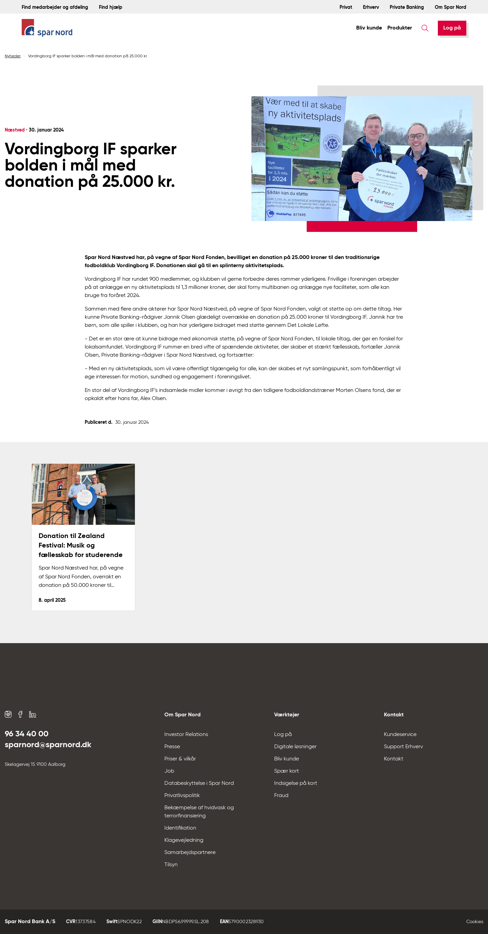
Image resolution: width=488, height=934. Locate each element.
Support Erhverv (403, 747)
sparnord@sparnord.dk (48, 745)
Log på (452, 28)
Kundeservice (400, 734)
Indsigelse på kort (295, 783)
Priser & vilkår (180, 759)
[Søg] (425, 28)
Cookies (474, 921)
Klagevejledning (183, 840)
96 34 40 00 (26, 734)
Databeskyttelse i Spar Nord (199, 783)
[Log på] (452, 28)
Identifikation (180, 828)
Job (169, 771)
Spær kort (286, 771)
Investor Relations (186, 734)
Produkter (399, 28)
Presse (172, 747)
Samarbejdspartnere (190, 852)
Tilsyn (171, 865)
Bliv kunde (369, 28)
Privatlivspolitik (182, 795)
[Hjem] (47, 28)
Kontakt (393, 759)
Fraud (281, 795)
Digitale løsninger (295, 747)
